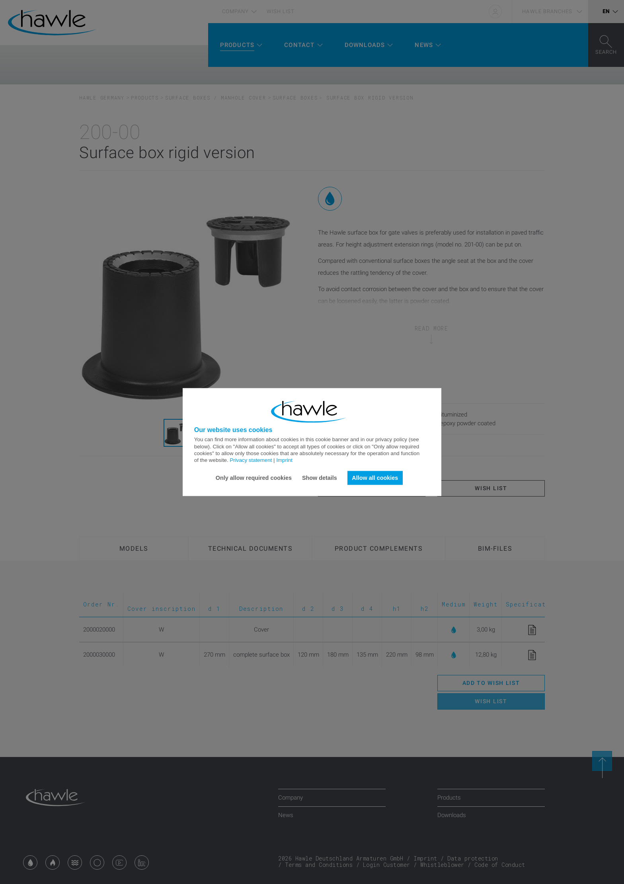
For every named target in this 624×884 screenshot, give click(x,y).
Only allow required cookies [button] (254, 478)
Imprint (284, 460)
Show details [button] (319, 478)
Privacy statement (251, 460)
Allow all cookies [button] (375, 478)
